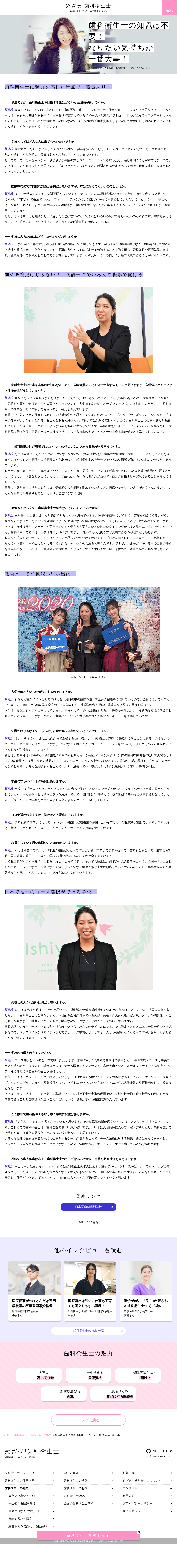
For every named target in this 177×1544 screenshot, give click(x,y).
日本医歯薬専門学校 (88, 1206)
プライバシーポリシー (137, 1503)
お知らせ (129, 1472)
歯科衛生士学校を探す (88, 1536)
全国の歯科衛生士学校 (79, 1503)
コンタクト (130, 1488)
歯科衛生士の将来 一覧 (88, 1330)
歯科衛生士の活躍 (76, 1480)
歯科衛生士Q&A (74, 1495)
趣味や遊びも (70, 1394)
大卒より (45, 1375)
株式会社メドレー (159, 1451)
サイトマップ (131, 1511)
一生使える (95, 1375)
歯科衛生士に (19, 1472)
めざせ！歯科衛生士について (142, 1480)
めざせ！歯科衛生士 (15, 1435)
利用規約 (129, 1495)
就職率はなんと (144, 1375)
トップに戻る (88, 1420)
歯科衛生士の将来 (41, 1435)
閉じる (139, 1532)
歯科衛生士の (19, 1480)
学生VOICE (71, 1472)
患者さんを (119, 1394)
